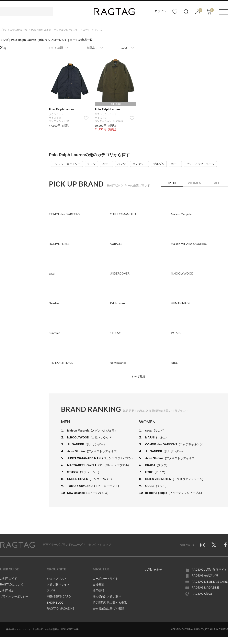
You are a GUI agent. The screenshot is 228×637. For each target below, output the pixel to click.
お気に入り (175, 11)
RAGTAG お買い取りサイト (209, 569)
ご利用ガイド (8, 578)
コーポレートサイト (105, 578)
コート (175, 164)
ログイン (160, 11)
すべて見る (138, 376)
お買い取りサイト (58, 584)
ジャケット (139, 164)
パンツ (121, 164)
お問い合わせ (153, 569)
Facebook (225, 545)
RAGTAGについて (11, 584)
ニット (106, 164)
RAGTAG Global (202, 593)
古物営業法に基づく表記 (108, 608)
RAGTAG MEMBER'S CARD (210, 581)
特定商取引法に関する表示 (110, 602)
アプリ (51, 590)
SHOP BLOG (55, 602)
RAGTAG (17, 545)
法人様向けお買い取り (107, 596)
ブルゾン (158, 164)
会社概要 (98, 584)
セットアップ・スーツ (200, 164)
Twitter (214, 545)
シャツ (91, 164)
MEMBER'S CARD (59, 596)
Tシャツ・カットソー (67, 164)
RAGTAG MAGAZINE (60, 608)
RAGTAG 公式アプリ (205, 575)
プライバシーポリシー (14, 596)
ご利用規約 (7, 590)
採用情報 (98, 590)
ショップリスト (57, 578)
